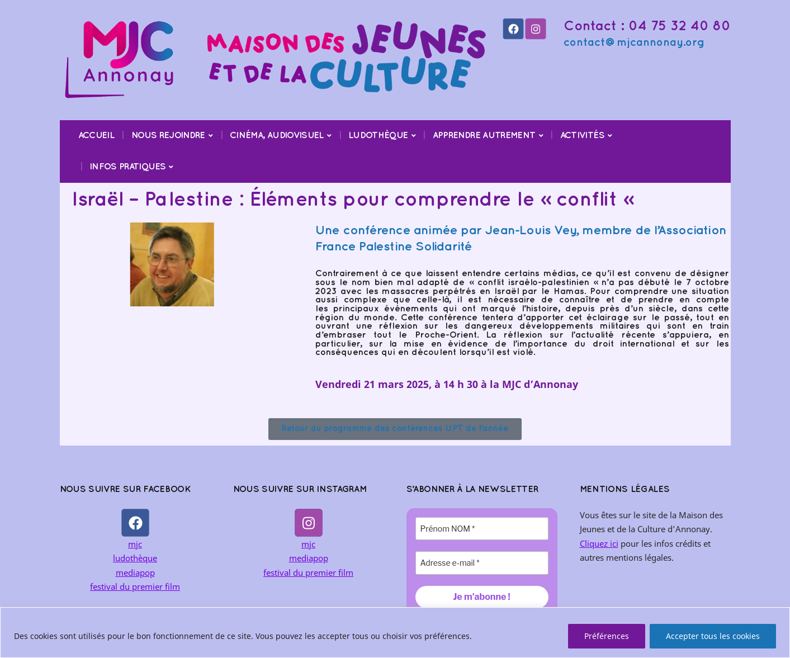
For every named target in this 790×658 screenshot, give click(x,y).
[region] (395, 632)
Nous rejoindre (168, 135)
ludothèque (135, 558)
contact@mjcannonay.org (634, 42)
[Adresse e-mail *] (481, 562)
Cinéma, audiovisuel (277, 135)
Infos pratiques (127, 167)
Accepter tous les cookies (713, 636)
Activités (582, 135)
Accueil (96, 135)
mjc (135, 544)
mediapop (135, 572)
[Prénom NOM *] (481, 528)
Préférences (606, 636)
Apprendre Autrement (484, 135)
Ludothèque (378, 135)
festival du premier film (135, 586)
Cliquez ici (599, 543)
